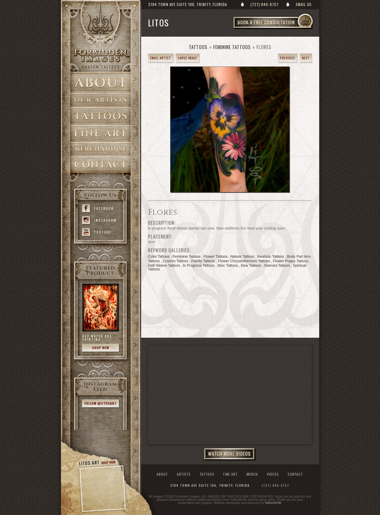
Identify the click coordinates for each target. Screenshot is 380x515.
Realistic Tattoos (270, 256)
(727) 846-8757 (264, 4)
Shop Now (100, 347)
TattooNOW (273, 503)
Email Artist (160, 58)
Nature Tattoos (242, 256)
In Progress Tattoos (199, 265)
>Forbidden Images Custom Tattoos (100, 58)
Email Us (304, 4)
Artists (100, 100)
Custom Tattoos (175, 261)
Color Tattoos (159, 256)
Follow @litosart (100, 403)
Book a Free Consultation (284, 28)
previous (287, 58)
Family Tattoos (203, 261)
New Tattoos (251, 265)
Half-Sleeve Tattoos (164, 265)
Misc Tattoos (227, 265)
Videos (273, 474)
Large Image (187, 58)
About (100, 82)
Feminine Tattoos (232, 47)
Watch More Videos (229, 454)
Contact (100, 164)
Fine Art (100, 133)
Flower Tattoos (215, 256)
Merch (252, 474)
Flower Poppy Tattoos (290, 261)
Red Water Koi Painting (96, 337)
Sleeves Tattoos (277, 265)
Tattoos (100, 116)
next (306, 58)
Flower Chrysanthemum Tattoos (244, 261)
